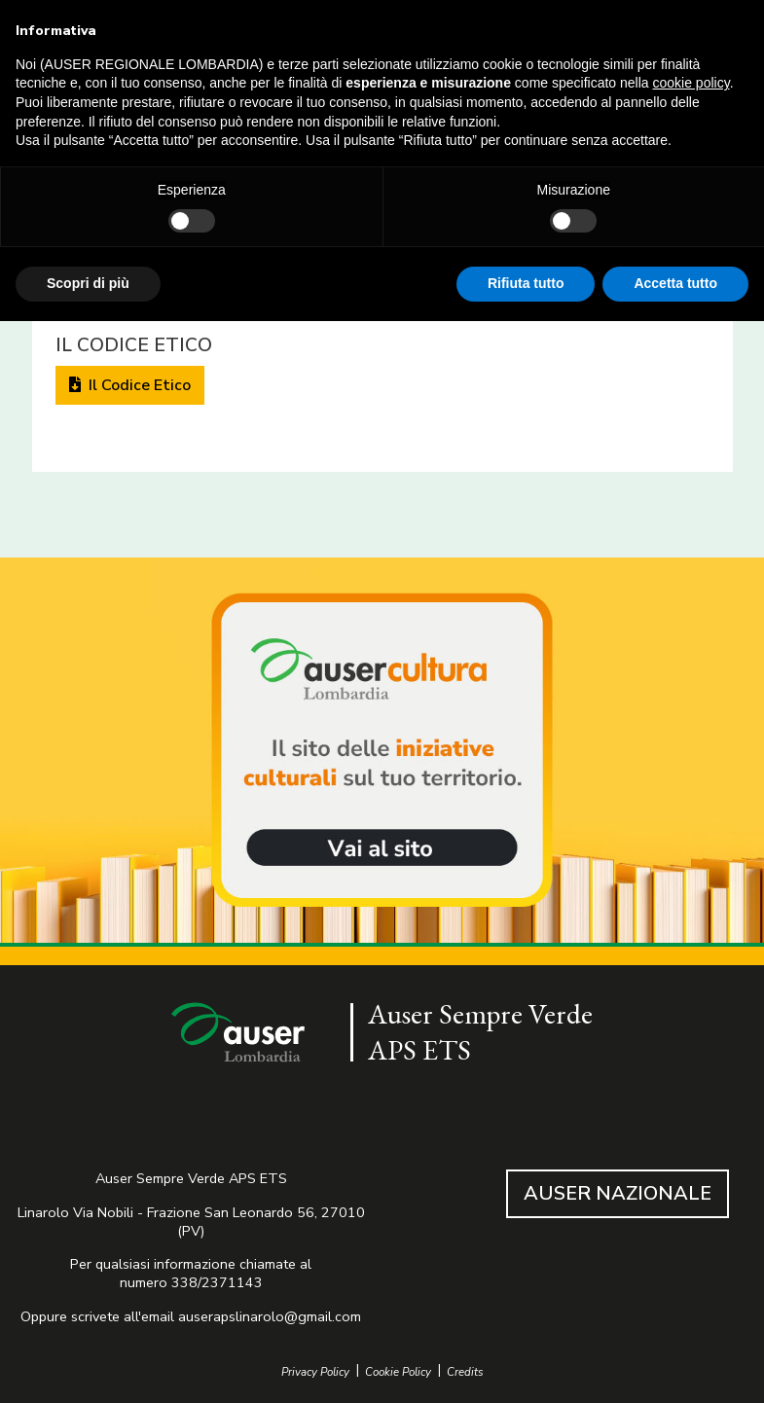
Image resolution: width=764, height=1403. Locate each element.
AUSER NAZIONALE (617, 1193)
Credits (465, 1372)
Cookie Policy (398, 1372)
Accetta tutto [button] (675, 283)
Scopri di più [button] (88, 283)
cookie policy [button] (691, 82)
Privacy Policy (315, 1372)
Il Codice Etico (130, 385)
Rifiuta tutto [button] (526, 283)
